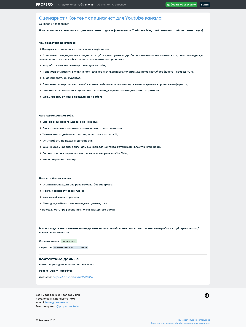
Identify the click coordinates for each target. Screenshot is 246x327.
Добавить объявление (181, 4)
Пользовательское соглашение (194, 320)
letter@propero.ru (56, 302)
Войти (205, 4)
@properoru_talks (67, 306)
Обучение (103, 4)
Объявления (86, 4)
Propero (44, 4)
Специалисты (67, 4)
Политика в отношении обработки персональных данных (180, 323)
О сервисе (119, 4)
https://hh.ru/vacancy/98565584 (73, 277)
